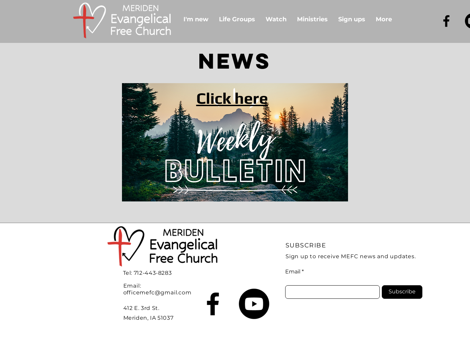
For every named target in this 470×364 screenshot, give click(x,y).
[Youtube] (254, 304)
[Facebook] (446, 21)
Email (292, 271)
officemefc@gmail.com (157, 292)
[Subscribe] (402, 292)
